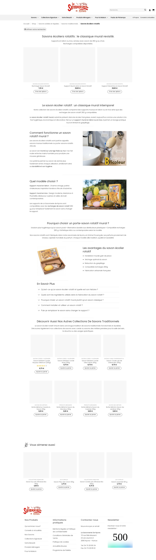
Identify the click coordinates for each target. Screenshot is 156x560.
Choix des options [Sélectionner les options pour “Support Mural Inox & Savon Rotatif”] (114, 91)
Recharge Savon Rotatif (41, 86)
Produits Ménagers (84, 17)
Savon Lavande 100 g (119, 482)
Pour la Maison (101, 17)
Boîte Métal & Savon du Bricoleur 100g (66, 408)
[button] (150, 10)
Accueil (26, 24)
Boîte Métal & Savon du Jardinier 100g (115, 408)
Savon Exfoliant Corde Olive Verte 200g (90, 362)
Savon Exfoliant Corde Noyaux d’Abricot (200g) (42, 362)
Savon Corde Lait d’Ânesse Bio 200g (91, 483)
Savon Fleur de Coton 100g (64, 482)
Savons (35, 17)
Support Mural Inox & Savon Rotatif (115, 86)
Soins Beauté (68, 17)
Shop (34, 24)
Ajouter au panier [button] (41, 372)
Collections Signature (50, 17)
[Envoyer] (145, 10)
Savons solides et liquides (49, 24)
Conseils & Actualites (147, 17)
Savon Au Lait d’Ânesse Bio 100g (36, 483)
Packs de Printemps (118, 17)
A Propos (136, 17)
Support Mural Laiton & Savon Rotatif (78, 86)
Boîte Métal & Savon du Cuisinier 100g (90, 408)
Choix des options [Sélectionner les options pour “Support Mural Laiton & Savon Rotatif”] (77, 91)
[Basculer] (39, 290)
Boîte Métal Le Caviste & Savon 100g (41, 408)
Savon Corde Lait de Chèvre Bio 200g (114, 362)
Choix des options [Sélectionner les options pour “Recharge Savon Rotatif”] (41, 91)
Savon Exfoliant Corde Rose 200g (66, 362)
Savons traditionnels (69, 24)
